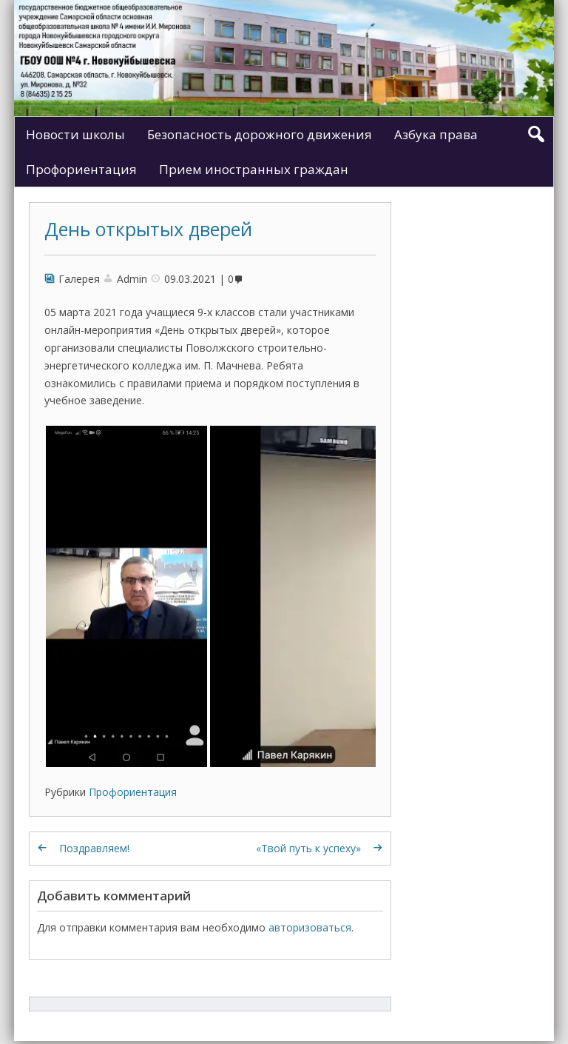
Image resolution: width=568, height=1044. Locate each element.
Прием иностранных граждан (253, 169)
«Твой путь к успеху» (308, 848)
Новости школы (75, 134)
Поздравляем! (94, 848)
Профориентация (81, 169)
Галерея (79, 279)
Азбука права (436, 134)
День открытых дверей (148, 228)
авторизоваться (309, 927)
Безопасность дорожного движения (259, 134)
